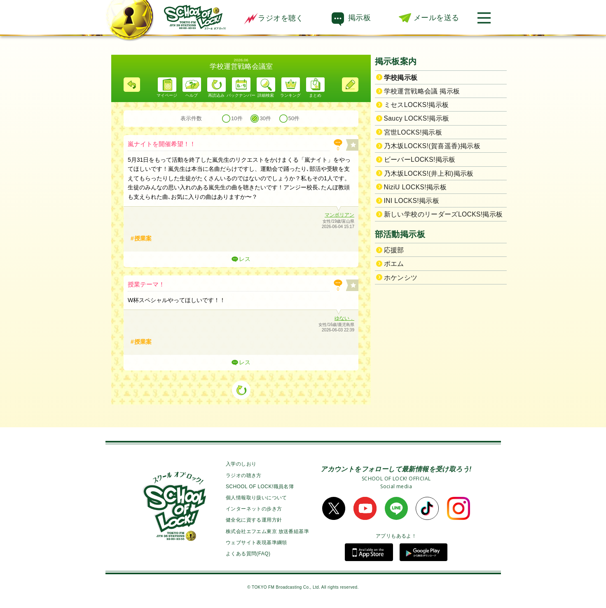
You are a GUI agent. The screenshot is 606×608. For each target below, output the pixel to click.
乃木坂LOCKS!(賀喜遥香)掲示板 (432, 145)
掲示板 (359, 18)
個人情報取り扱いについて (256, 498)
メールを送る (436, 18)
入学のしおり (241, 464)
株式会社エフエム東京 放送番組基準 (267, 531)
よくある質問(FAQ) (248, 554)
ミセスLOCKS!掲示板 (416, 104)
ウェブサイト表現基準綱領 (256, 542)
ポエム (394, 263)
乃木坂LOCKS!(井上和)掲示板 (429, 173)
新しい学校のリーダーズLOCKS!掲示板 (443, 214)
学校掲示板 (401, 77)
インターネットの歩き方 (254, 509)
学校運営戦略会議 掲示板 (422, 91)
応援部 (394, 250)
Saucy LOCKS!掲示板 (416, 118)
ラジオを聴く (273, 18)
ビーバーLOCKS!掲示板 (420, 159)
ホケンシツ (401, 277)
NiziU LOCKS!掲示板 (415, 187)
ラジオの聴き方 (244, 475)
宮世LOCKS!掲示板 (413, 132)
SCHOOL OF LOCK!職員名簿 (260, 486)
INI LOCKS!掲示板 (412, 200)
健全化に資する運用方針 (254, 520)
